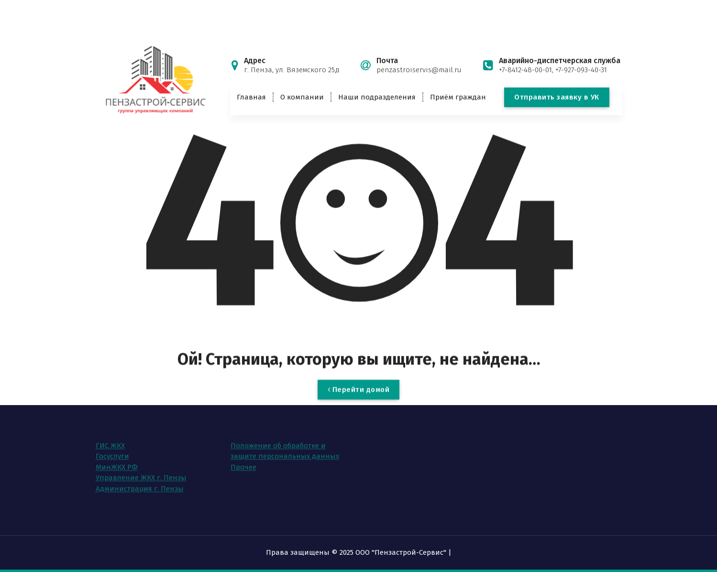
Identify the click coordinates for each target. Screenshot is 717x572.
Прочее (243, 451)
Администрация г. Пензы (140, 473)
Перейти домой (359, 400)
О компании (302, 97)
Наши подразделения (377, 97)
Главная (251, 97)
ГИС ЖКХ (110, 430)
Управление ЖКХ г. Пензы (141, 462)
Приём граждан (458, 97)
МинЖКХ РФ (117, 451)
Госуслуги (112, 441)
